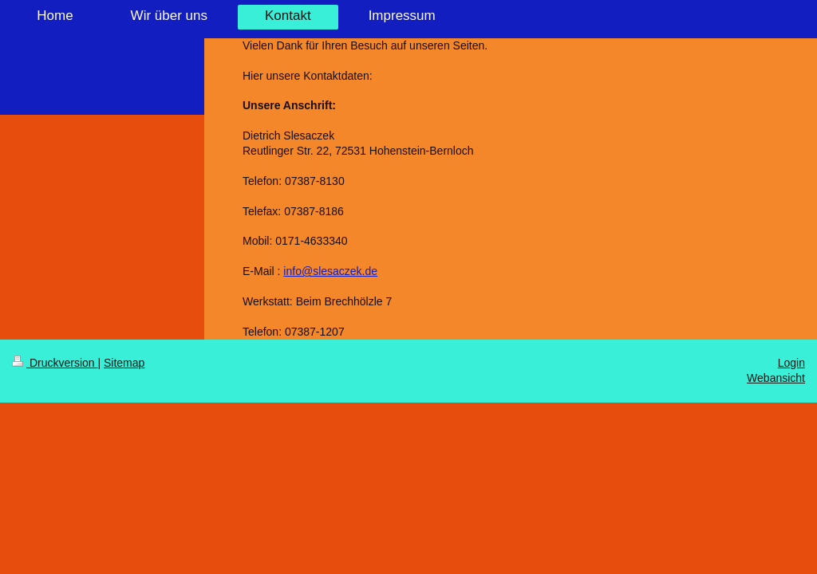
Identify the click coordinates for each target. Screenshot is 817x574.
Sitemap (124, 362)
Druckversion (54, 362)
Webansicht (776, 378)
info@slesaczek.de (330, 271)
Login (791, 362)
